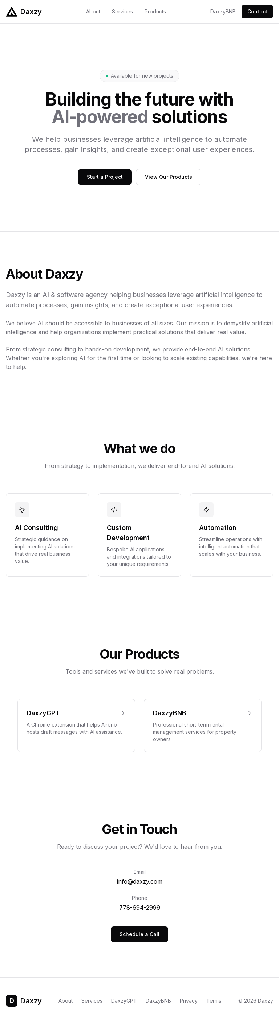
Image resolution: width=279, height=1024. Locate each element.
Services (122, 11)
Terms (213, 1001)
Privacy (189, 1001)
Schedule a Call (139, 934)
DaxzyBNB (223, 11)
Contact (257, 11)
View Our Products (168, 177)
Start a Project (105, 177)
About (93, 11)
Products (155, 11)
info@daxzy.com (139, 881)
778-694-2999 (139, 907)
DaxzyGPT (124, 1001)
